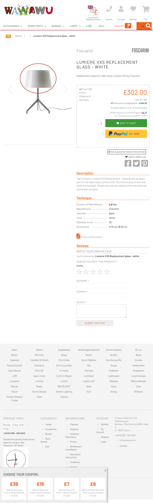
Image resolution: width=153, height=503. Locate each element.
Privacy (73, 442)
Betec (14, 354)
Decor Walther (88, 360)
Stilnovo (138, 391)
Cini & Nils (64, 360)
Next (89, 386)
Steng (113, 391)
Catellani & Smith (39, 360)
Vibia (39, 396)
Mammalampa (138, 381)
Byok (138, 354)
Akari (14, 349)
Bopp (64, 354)
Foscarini (84, 58)
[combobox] (134, 30)
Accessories (50, 429)
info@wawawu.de (128, 440)
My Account (100, 431)
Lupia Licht (89, 381)
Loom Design (139, 375)
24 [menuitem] (79, 29)
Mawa (39, 386)
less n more (39, 375)
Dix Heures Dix (114, 360)
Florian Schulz (14, 365)
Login (103, 442)
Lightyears (114, 375)
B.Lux (139, 349)
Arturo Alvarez (113, 349)
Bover (89, 354)
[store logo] (29, 10)
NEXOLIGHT (64, 386)
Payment (74, 424)
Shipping (74, 429)
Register (105, 437)
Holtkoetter (138, 365)
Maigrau (114, 381)
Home (19, 43)
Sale (47, 446)
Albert (39, 349)
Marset (14, 386)
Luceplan (15, 381)
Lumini (64, 381)
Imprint (73, 467)
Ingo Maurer (14, 370)
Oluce (15, 391)
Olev (138, 386)
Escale (138, 360)
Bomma (39, 354)
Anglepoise (64, 349)
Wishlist (104, 424)
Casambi (14, 360)
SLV (89, 391)
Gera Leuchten (64, 365)
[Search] (119, 41)
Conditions (75, 462)
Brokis (113, 354)
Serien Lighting (64, 391)
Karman (89, 370)
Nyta (113, 386)
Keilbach (113, 370)
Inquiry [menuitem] (106, 30)
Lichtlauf (89, 375)
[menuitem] (11, 26)
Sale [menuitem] (91, 25)
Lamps (48, 424)
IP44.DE (39, 370)
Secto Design (39, 391)
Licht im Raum (64, 375)
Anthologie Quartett (89, 349)
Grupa (113, 365)
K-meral (64, 370)
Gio (89, 365)
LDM (14, 375)
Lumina (39, 381)
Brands (48, 434)
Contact (123, 446)
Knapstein (138, 370)
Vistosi (64, 396)
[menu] (76, 30)
